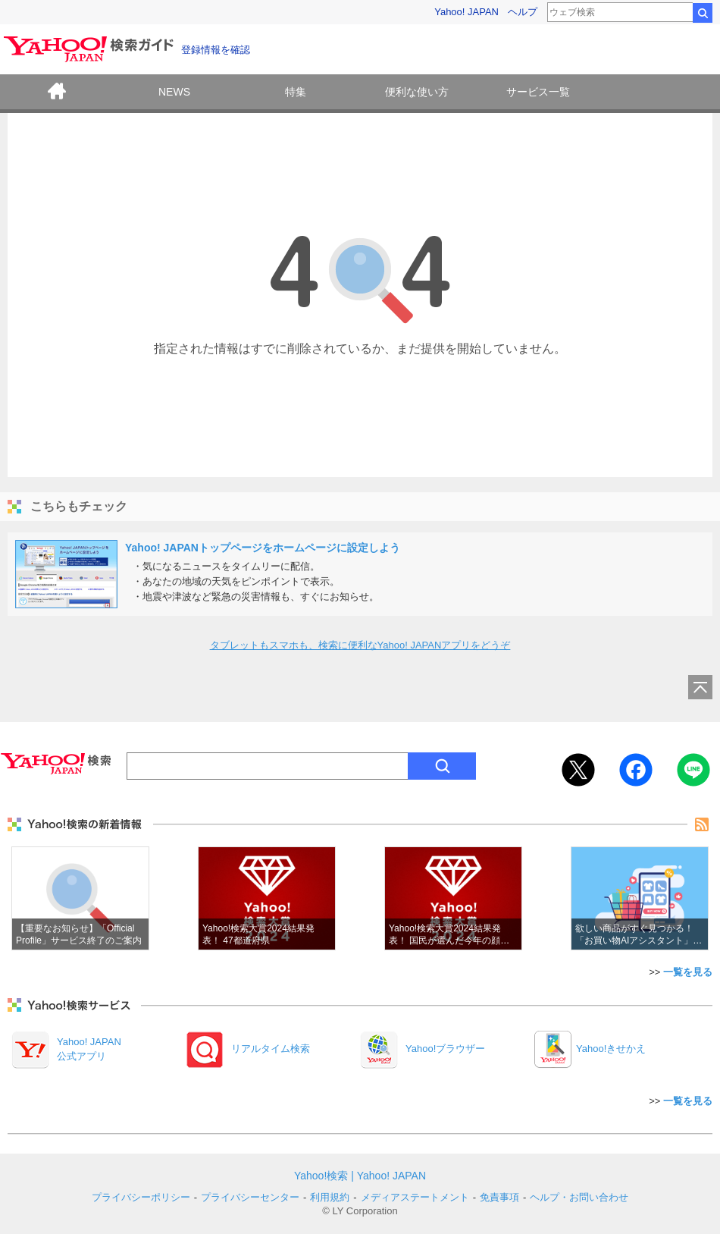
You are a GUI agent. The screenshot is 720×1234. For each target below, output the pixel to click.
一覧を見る (687, 972)
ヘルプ (522, 11)
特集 (295, 92)
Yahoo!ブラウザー (445, 1048)
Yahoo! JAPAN (466, 11)
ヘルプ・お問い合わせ (579, 1197)
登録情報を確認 (215, 49)
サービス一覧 (538, 92)
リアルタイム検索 (270, 1048)
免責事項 (499, 1197)
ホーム (57, 93)
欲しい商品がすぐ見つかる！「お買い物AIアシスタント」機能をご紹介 (639, 898)
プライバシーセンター (250, 1197)
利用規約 (329, 1197)
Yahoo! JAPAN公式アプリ (89, 1048)
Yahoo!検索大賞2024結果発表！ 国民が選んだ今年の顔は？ (453, 898)
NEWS (174, 92)
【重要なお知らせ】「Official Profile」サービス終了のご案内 (80, 898)
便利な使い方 (417, 92)
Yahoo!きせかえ (611, 1048)
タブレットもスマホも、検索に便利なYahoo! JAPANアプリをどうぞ (360, 645)
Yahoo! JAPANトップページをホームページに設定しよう (262, 548)
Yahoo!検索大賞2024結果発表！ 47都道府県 (267, 898)
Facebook (635, 769)
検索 (702, 13)
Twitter (578, 769)
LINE (693, 769)
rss (702, 824)
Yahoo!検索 (321, 1176)
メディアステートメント (415, 1197)
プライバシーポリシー (141, 1197)
